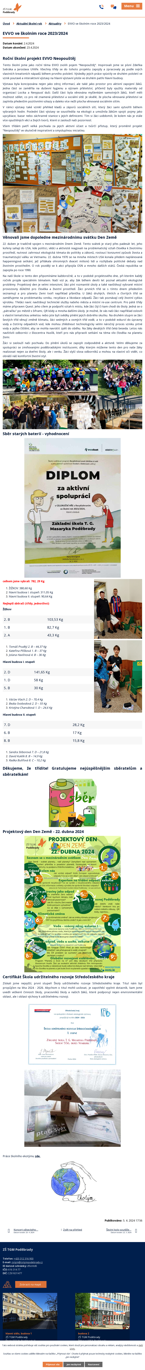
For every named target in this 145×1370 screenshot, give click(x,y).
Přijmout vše (53, 1364)
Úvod (6, 23)
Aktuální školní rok (29, 23)
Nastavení (93, 1364)
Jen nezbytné (74, 1364)
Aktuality (55, 23)
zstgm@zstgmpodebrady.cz (27, 1262)
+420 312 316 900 (23, 1258)
